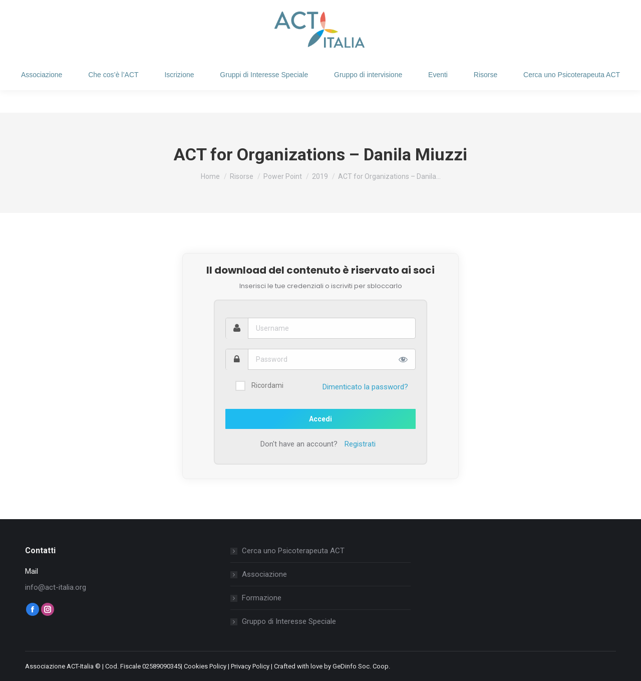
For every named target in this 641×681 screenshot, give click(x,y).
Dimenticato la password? (365, 386)
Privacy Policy (250, 666)
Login (48, 11)
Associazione (264, 574)
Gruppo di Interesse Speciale (289, 621)
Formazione (261, 597)
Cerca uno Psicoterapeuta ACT (293, 550)
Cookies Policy (205, 666)
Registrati (360, 443)
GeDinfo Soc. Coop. (361, 666)
